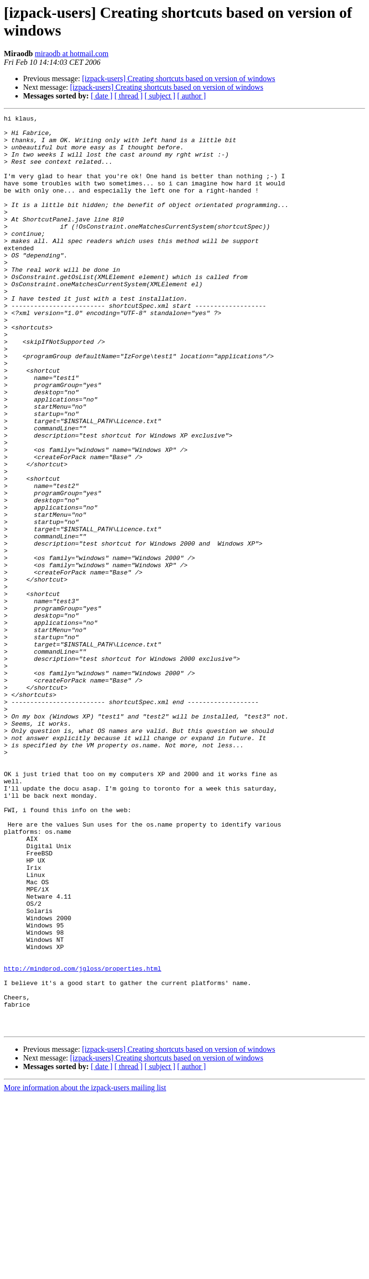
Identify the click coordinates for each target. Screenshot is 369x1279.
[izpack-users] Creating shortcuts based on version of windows (178, 78)
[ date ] (101, 96)
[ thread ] (128, 96)
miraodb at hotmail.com (71, 53)
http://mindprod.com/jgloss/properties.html (82, 1139)
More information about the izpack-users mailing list (85, 1271)
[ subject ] (160, 96)
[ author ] (191, 96)
